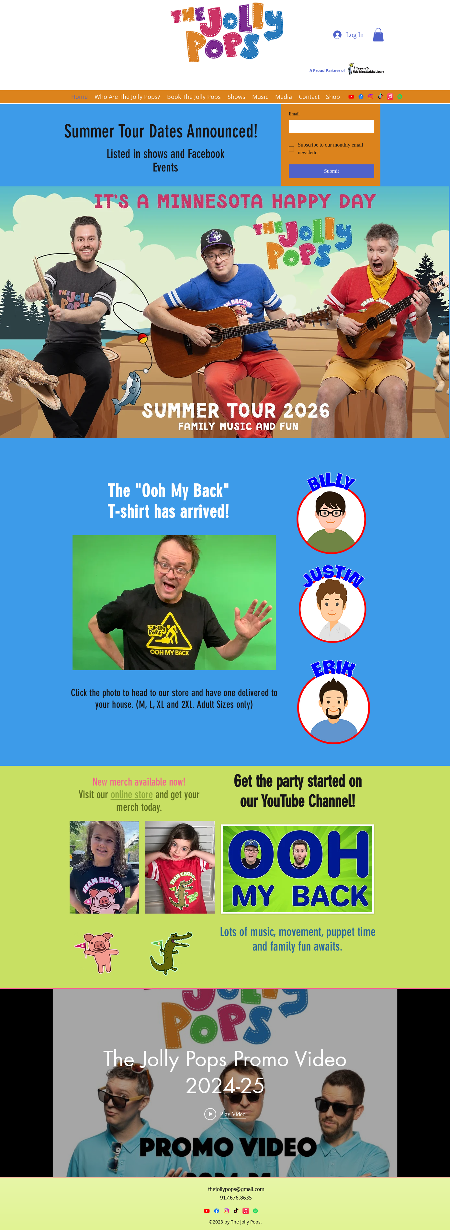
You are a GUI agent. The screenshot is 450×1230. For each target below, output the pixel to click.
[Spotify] (400, 96)
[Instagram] (370, 96)
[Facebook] (361, 96)
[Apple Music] (390, 96)
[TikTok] (380, 96)
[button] (378, 34)
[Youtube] (351, 96)
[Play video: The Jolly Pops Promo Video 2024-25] (224, 1113)
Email (294, 114)
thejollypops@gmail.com (236, 1189)
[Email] (329, 126)
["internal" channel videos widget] (225, 1083)
